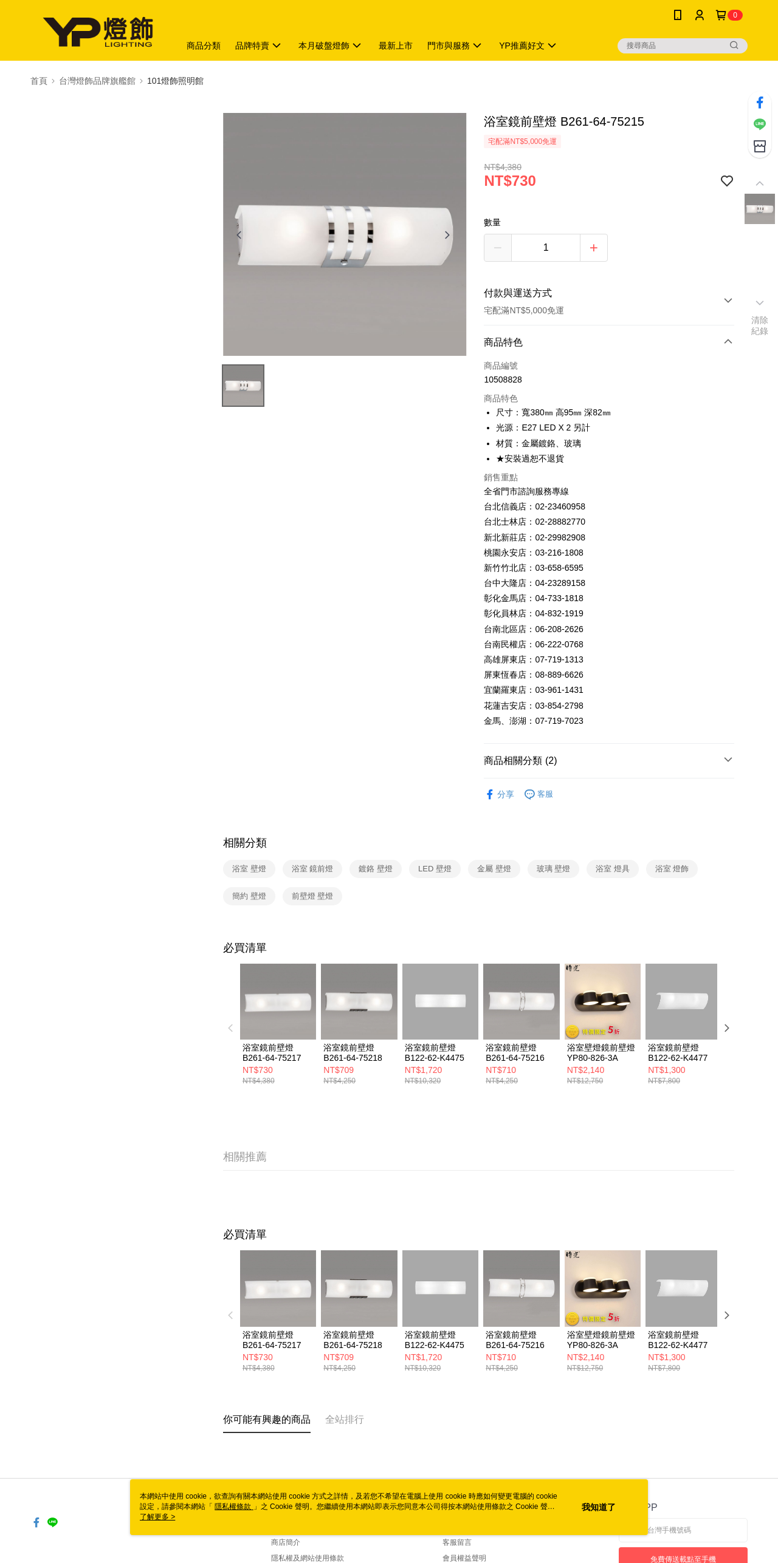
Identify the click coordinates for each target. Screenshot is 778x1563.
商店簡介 (285, 1542)
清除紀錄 (760, 325)
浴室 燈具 (613, 868)
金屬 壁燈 (494, 868)
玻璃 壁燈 (554, 868)
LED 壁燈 (435, 868)
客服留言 (457, 1542)
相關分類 (245, 843)
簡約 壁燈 (249, 896)
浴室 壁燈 (249, 868)
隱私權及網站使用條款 (307, 1558)
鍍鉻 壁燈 (376, 868)
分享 (499, 794)
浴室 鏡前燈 (313, 868)
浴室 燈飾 (672, 868)
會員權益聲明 (464, 1558)
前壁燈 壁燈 (313, 896)
